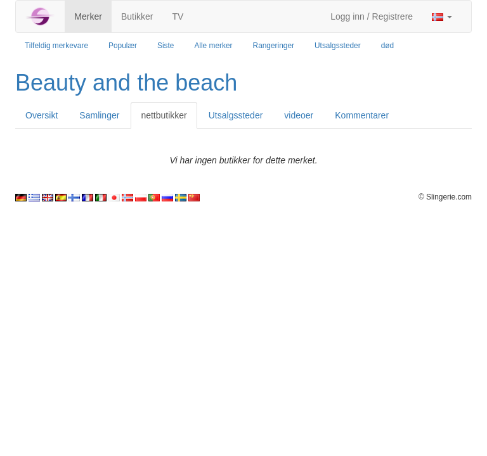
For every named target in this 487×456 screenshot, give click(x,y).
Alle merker (213, 45)
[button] (442, 16)
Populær (122, 45)
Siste (165, 45)
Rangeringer (273, 45)
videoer (298, 115)
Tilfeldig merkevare (56, 45)
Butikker (137, 16)
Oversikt (41, 115)
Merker (88, 16)
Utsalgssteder (338, 45)
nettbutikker (163, 115)
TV (177, 16)
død (387, 45)
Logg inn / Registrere (371, 16)
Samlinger (99, 115)
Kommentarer (362, 115)
